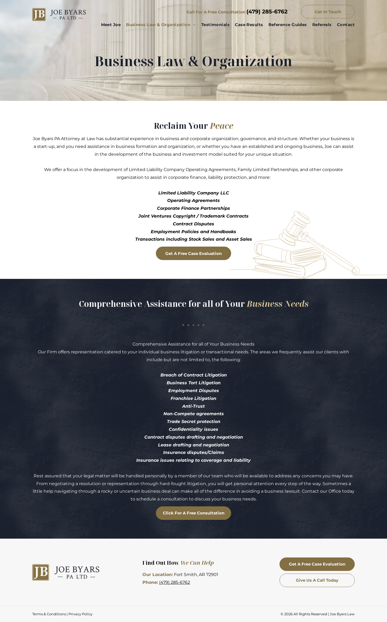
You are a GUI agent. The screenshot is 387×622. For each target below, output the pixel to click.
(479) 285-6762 (267, 11)
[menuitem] (108, 25)
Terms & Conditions (49, 614)
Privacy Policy (80, 614)
